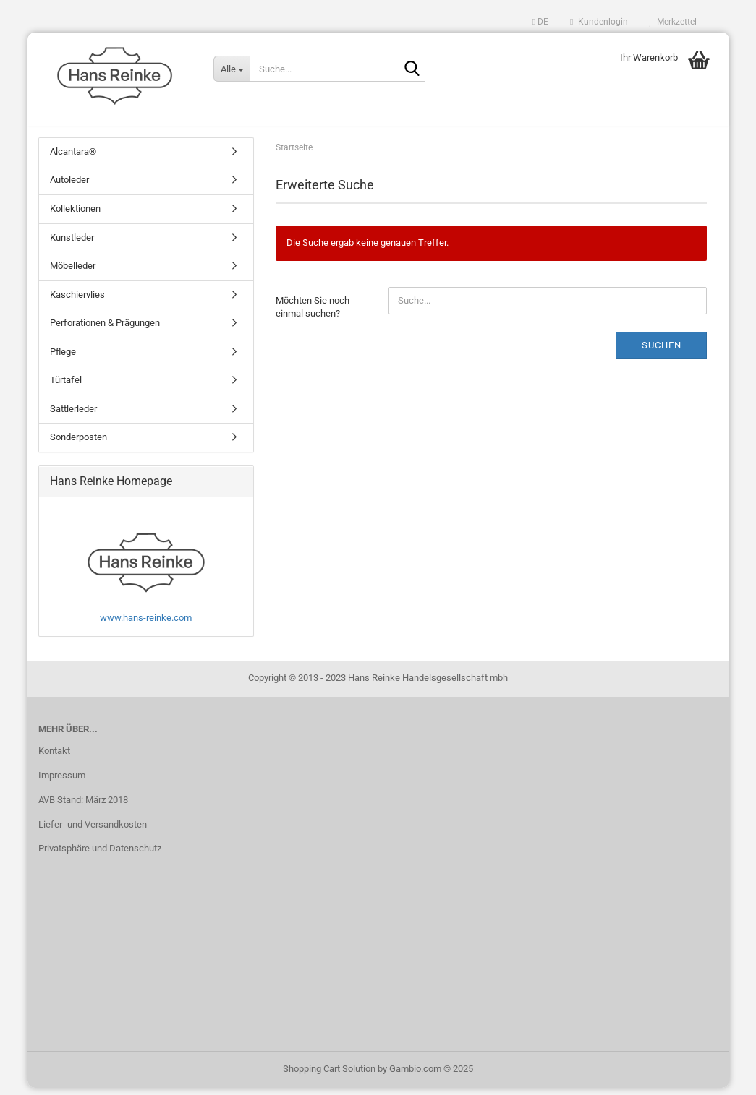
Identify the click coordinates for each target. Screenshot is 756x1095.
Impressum (61, 782)
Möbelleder (72, 272)
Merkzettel (673, 22)
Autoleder (69, 187)
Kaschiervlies (77, 301)
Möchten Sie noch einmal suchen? (312, 314)
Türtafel (66, 387)
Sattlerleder (73, 416)
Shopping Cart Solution (329, 1075)
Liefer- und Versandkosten (92, 831)
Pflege (63, 358)
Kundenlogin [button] (598, 22)
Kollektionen (75, 215)
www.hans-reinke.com (146, 624)
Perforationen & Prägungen (105, 330)
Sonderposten (78, 444)
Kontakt (54, 757)
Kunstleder (72, 244)
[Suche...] (231, 69)
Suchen (661, 352)
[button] (540, 22)
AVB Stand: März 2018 (83, 807)
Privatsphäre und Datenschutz (99, 856)
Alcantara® (73, 158)
